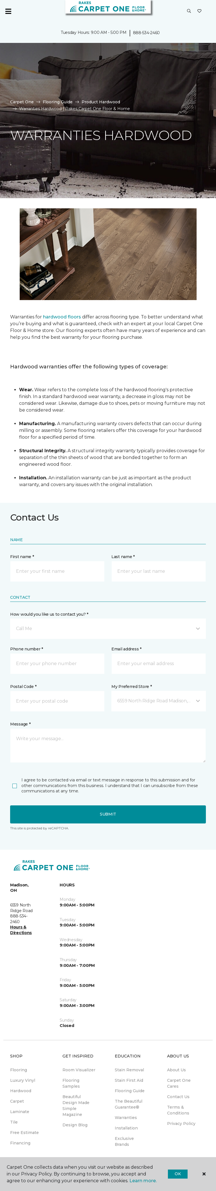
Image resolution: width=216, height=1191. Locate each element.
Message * (20, 724)
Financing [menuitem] (20, 1143)
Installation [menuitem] (126, 1128)
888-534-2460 (146, 32)
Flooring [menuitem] (18, 1069)
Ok (178, 1173)
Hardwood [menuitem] (20, 1090)
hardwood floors (62, 317)
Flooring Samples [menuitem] (71, 1083)
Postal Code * (23, 687)
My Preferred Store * (131, 687)
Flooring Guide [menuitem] (130, 1090)
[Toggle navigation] (8, 11)
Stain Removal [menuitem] (129, 1069)
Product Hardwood (101, 101)
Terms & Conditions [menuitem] (178, 1110)
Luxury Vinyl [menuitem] (22, 1080)
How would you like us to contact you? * (49, 614)
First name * (22, 557)
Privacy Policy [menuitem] (181, 1123)
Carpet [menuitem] (17, 1101)
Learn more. (143, 1180)
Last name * (123, 557)
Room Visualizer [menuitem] (78, 1069)
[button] (189, 11)
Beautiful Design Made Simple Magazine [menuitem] (75, 1105)
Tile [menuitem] (14, 1122)
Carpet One (22, 101)
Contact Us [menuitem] (178, 1096)
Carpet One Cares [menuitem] (179, 1083)
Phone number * (26, 649)
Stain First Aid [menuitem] (129, 1080)
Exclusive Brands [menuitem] (124, 1141)
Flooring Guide (58, 101)
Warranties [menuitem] (126, 1117)
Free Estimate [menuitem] (24, 1132)
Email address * (126, 649)
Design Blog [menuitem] (74, 1124)
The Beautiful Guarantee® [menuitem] (128, 1104)
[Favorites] (199, 11)
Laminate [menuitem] (19, 1111)
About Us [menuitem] (176, 1069)
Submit (108, 814)
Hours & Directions (21, 930)
